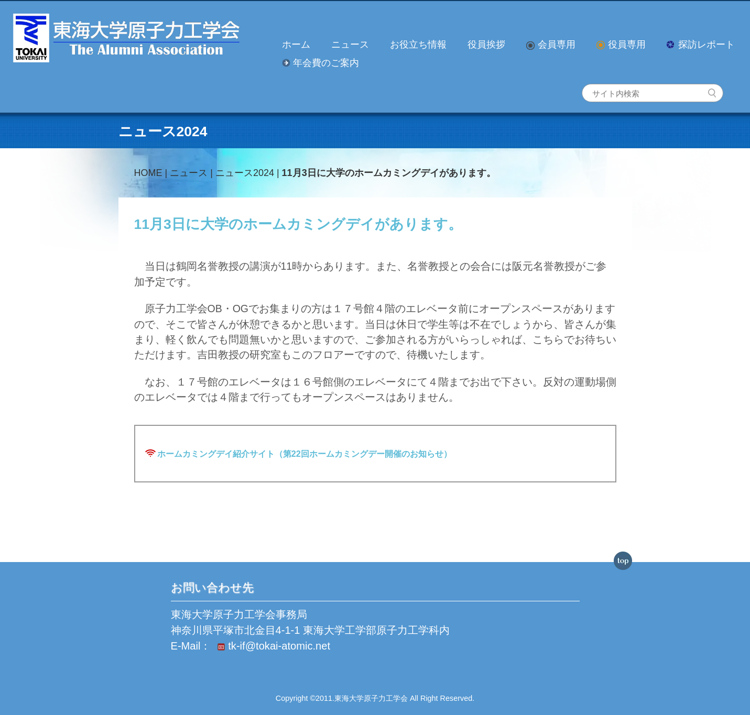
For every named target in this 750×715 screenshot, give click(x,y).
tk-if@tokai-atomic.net (272, 646)
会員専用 (550, 44)
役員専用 (621, 44)
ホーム (296, 44)
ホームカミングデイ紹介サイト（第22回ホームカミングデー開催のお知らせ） (304, 453)
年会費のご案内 (320, 63)
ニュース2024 (244, 173)
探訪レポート (701, 44)
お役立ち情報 (418, 44)
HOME (148, 173)
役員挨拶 (486, 44)
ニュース (350, 44)
